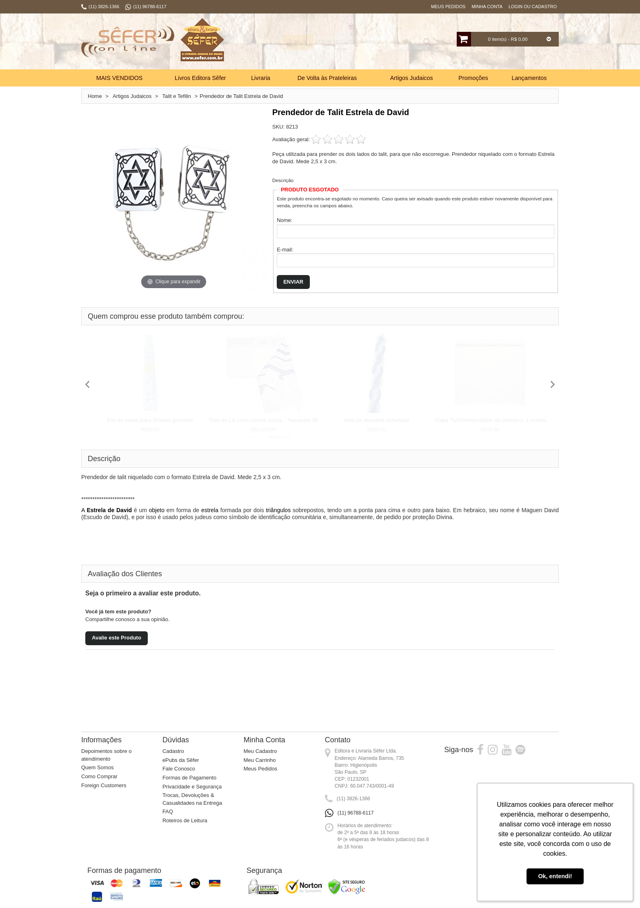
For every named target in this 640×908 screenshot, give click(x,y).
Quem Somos (97, 767)
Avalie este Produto (116, 638)
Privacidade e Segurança (192, 787)
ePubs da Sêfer (180, 760)
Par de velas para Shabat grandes (150, 420)
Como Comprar (99, 776)
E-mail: (285, 249)
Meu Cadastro (260, 751)
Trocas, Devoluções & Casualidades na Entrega (192, 799)
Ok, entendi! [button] (555, 876)
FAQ (167, 811)
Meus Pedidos (448, 6)
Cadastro (173, 751)
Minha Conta (486, 6)
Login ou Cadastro (533, 6)
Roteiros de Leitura (184, 820)
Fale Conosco (178, 769)
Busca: (294, 42)
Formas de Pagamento (189, 778)
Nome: (284, 220)
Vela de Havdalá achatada (376, 420)
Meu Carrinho (260, 760)
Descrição (282, 180)
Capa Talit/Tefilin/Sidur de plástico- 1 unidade (493, 420)
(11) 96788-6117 (356, 813)
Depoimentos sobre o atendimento (106, 755)
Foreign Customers (104, 785)
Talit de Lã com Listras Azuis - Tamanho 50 (263, 420)
